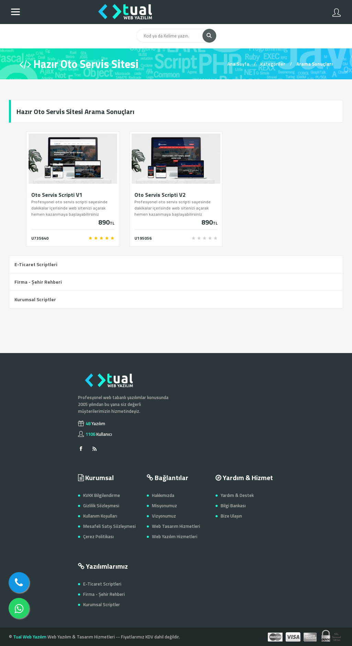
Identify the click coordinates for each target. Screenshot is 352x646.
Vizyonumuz (164, 515)
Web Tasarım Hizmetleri (176, 526)
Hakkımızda (163, 495)
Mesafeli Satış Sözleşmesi (109, 526)
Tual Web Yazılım (29, 636)
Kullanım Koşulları (100, 515)
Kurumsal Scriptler (35, 299)
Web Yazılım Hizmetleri (174, 536)
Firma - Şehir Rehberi (38, 281)
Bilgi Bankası (233, 505)
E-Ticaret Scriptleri (35, 264)
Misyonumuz (164, 505)
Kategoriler (272, 63)
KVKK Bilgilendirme (101, 495)
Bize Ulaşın (231, 515)
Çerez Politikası (98, 536)
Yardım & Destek (237, 495)
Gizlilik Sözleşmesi (101, 505)
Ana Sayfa (238, 63)
